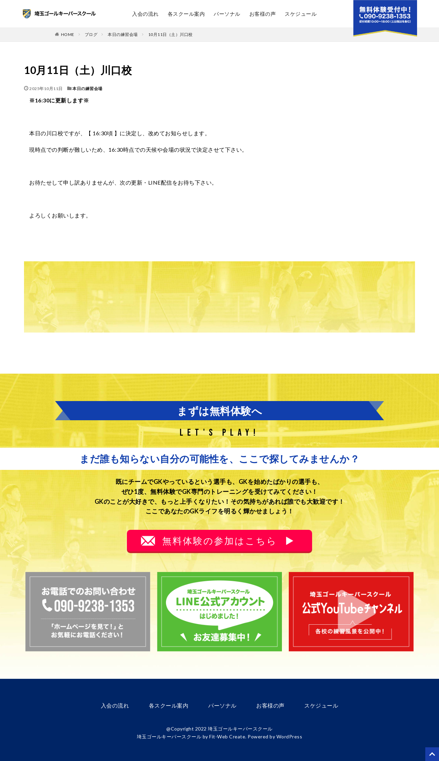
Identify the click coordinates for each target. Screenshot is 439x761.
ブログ (91, 34)
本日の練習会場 (123, 34)
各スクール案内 (186, 14)
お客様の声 (262, 14)
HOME (67, 34)
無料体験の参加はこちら (219, 540)
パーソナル (227, 14)
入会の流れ (145, 14)
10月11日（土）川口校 (170, 34)
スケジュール (301, 14)
